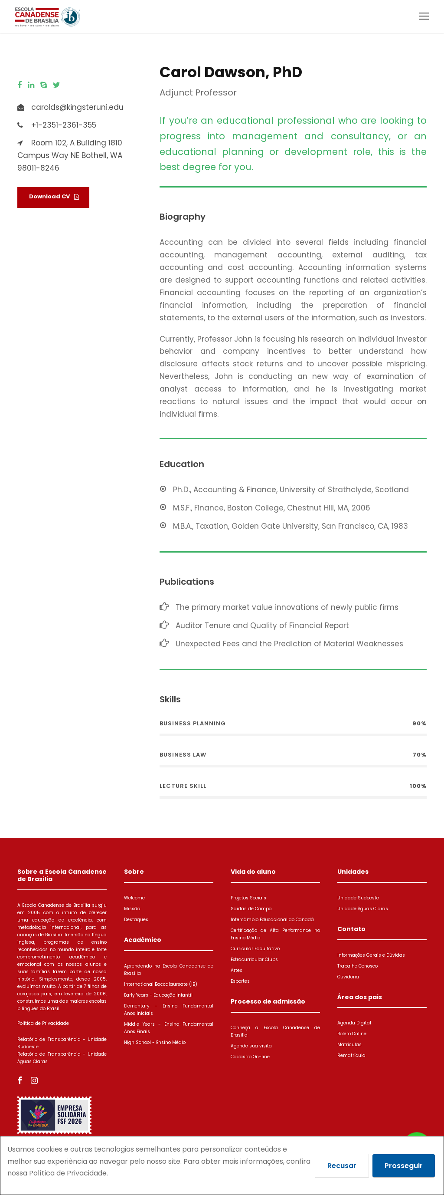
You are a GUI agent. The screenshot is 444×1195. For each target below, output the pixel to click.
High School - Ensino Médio (155, 1042)
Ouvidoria (348, 977)
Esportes (240, 981)
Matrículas (349, 1044)
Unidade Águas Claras (362, 908)
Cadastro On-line (250, 1056)
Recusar (341, 1166)
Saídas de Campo (251, 908)
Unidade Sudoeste (358, 898)
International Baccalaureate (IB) (160, 984)
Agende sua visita (251, 1046)
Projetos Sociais (248, 898)
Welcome (134, 898)
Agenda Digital (354, 1023)
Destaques (136, 919)
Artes (236, 970)
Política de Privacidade (43, 1023)
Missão (132, 908)
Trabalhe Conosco (357, 966)
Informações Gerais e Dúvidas (371, 955)
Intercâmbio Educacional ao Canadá (272, 919)
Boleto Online (351, 1033)
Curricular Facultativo (255, 948)
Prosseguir (404, 1166)
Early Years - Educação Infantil (158, 995)
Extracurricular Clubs (254, 959)
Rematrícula (351, 1055)
